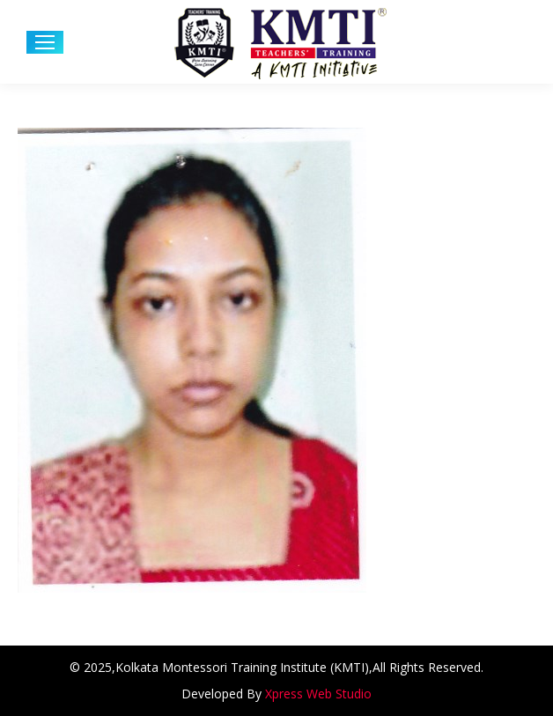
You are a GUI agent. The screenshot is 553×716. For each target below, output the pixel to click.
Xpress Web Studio (318, 693)
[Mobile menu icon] (44, 42)
